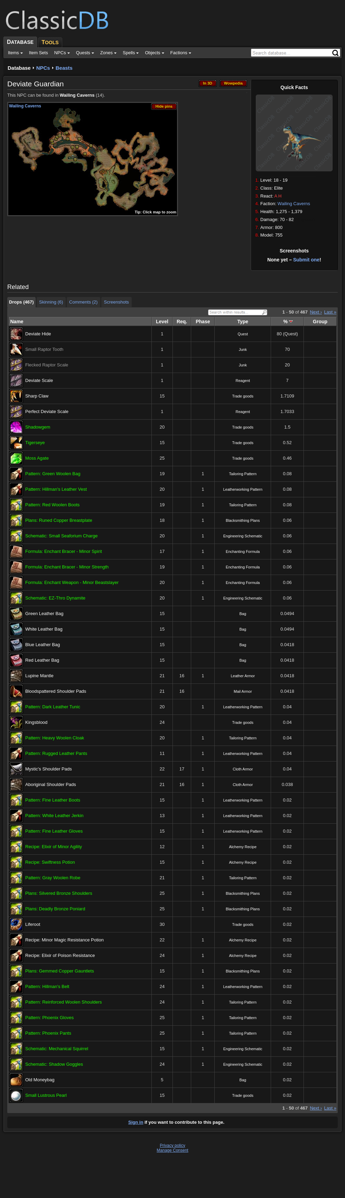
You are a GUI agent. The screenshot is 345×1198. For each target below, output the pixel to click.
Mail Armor (243, 691)
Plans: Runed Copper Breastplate (58, 520)
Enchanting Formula (243, 551)
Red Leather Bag (42, 660)
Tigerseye (35, 442)
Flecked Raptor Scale (46, 364)
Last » (330, 312)
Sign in (135, 1122)
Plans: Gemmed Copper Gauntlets (59, 971)
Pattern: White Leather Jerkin (54, 815)
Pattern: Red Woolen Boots (52, 504)
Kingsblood (36, 722)
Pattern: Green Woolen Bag (52, 473)
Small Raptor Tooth (44, 349)
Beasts (64, 68)
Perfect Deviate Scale (46, 411)
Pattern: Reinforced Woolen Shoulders (63, 1002)
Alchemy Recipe (243, 847)
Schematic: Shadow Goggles (54, 1064)
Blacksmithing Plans (243, 520)
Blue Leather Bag (42, 644)
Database (19, 68)
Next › (316, 312)
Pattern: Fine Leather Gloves (54, 831)
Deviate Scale (39, 380)
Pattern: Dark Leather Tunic (52, 706)
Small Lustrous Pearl (46, 1095)
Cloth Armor (243, 769)
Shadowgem (37, 427)
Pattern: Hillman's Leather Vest (56, 489)
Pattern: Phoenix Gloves (49, 1017)
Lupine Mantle (39, 675)
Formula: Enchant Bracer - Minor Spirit (63, 551)
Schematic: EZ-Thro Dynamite (55, 598)
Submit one (306, 259)
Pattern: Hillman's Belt (47, 986)
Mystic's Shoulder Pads (48, 768)
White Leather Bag (44, 629)
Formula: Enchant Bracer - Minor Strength (67, 566)
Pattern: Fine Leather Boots (52, 800)
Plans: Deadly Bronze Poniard (55, 908)
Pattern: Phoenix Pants (48, 1033)
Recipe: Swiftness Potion (50, 862)
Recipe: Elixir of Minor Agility (53, 846)
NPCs (43, 68)
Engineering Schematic (242, 536)
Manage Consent (172, 1150)
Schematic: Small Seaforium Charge (61, 535)
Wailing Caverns (294, 203)
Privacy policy (172, 1145)
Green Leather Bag (44, 613)
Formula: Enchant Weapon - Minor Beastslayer (72, 582)
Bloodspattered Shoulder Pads (55, 691)
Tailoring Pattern (243, 474)
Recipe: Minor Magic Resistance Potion (64, 939)
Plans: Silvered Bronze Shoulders (58, 893)
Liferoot (32, 924)
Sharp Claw (36, 396)
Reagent (242, 380)
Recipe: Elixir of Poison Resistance (60, 955)
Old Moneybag (40, 1079)
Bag (242, 614)
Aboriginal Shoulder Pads (50, 784)
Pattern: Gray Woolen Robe (52, 877)
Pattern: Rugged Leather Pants (56, 753)
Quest (243, 334)
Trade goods (242, 396)
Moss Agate (37, 458)
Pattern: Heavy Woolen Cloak (54, 737)
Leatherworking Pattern (242, 489)
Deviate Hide (38, 333)
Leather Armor (243, 676)
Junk (243, 349)
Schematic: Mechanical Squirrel (56, 1048)
